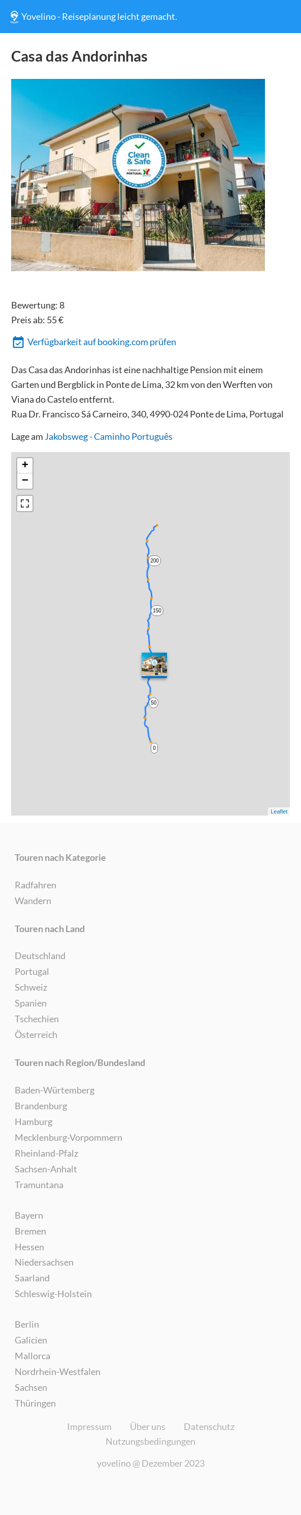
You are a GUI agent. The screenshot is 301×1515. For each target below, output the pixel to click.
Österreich (36, 1034)
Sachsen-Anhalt (46, 1168)
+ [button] (25, 465)
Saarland (32, 1277)
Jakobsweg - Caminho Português (109, 436)
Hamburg (33, 1121)
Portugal (32, 971)
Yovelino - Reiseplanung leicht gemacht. (92, 17)
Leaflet (279, 811)
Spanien (31, 1002)
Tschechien (37, 1018)
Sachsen (31, 1387)
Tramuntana (39, 1184)
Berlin (27, 1324)
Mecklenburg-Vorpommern (68, 1137)
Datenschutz (209, 1426)
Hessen (29, 1246)
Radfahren (35, 884)
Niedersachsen (44, 1262)
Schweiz (31, 987)
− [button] (25, 481)
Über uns (147, 1426)
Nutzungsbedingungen (150, 1441)
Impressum (89, 1426)
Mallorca (32, 1355)
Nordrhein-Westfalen (58, 1371)
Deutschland (40, 955)
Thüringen (35, 1403)
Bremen (30, 1231)
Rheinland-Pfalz (46, 1153)
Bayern (29, 1215)
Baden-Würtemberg (54, 1090)
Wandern (33, 900)
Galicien (31, 1339)
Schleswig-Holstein (53, 1293)
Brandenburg (41, 1105)
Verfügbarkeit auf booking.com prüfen (94, 342)
